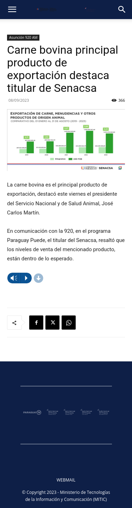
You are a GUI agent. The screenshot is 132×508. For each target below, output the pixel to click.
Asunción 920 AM (23, 37)
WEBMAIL (66, 480)
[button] (12, 9)
